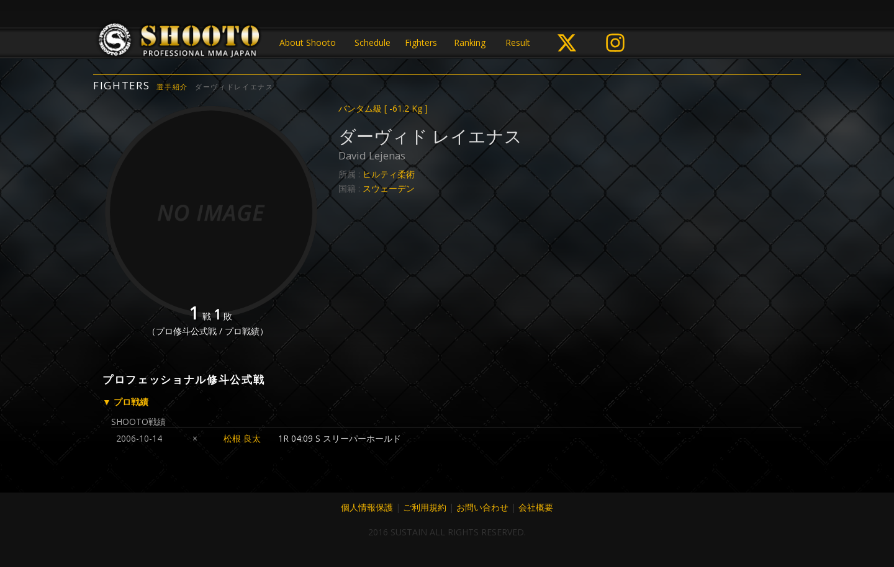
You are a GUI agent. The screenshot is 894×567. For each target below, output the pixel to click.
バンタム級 (383, 108)
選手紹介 (172, 86)
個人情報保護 (367, 507)
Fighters (421, 42)
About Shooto (307, 42)
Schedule (372, 42)
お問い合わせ (482, 507)
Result (517, 42)
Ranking (469, 42)
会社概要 (535, 507)
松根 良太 (242, 438)
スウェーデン (389, 188)
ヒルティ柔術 (389, 174)
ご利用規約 (424, 507)
